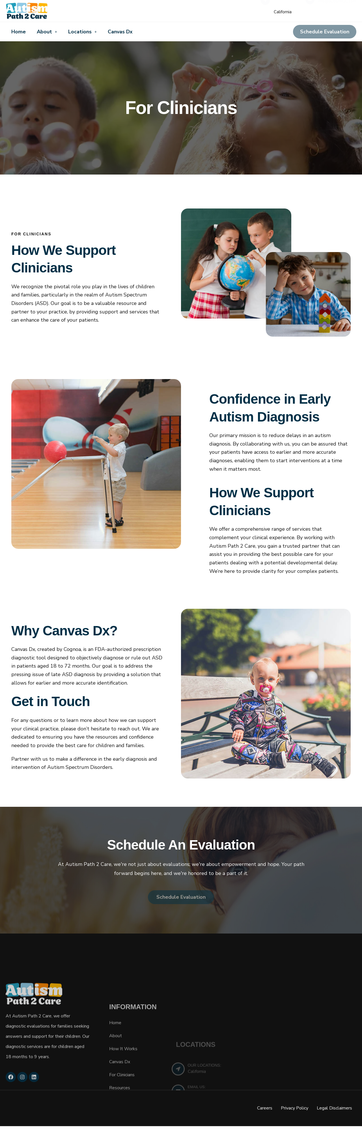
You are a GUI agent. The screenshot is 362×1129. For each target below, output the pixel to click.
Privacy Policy (294, 1111)
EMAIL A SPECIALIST (332, 4)
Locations (76, 31)
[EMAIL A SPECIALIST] (310, 8)
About (43, 31)
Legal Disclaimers (334, 1111)
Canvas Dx (111, 31)
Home (17, 31)
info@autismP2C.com (337, 10)
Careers (264, 1111)
